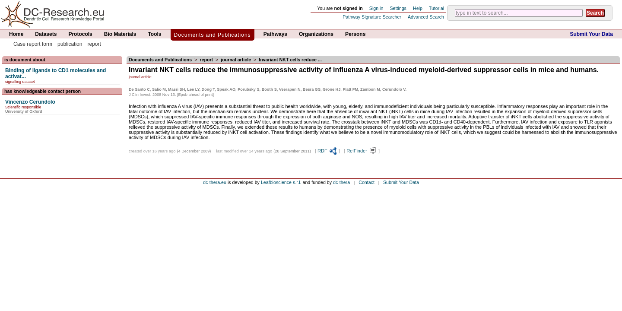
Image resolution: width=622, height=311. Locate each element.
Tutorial (436, 8)
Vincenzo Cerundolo (30, 102)
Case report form (32, 44)
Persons (355, 34)
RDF (327, 150)
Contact (366, 182)
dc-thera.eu (214, 182)
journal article (236, 59)
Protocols (80, 34)
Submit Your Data (591, 34)
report (94, 44)
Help (417, 8)
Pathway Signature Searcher (372, 16)
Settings (398, 8)
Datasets (46, 34)
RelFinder (361, 150)
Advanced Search (426, 16)
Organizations (316, 34)
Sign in (376, 8)
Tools (154, 34)
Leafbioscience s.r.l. (281, 182)
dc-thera (341, 182)
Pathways (275, 34)
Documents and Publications (212, 35)
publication (69, 44)
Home (16, 34)
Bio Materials (120, 34)
